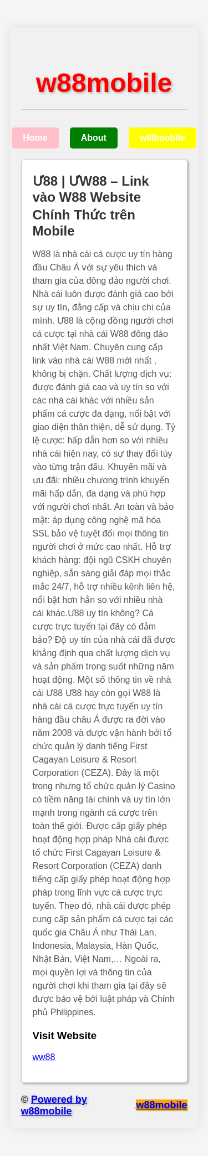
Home (35, 137)
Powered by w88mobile (54, 1105)
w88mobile (162, 137)
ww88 (44, 1057)
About (93, 137)
